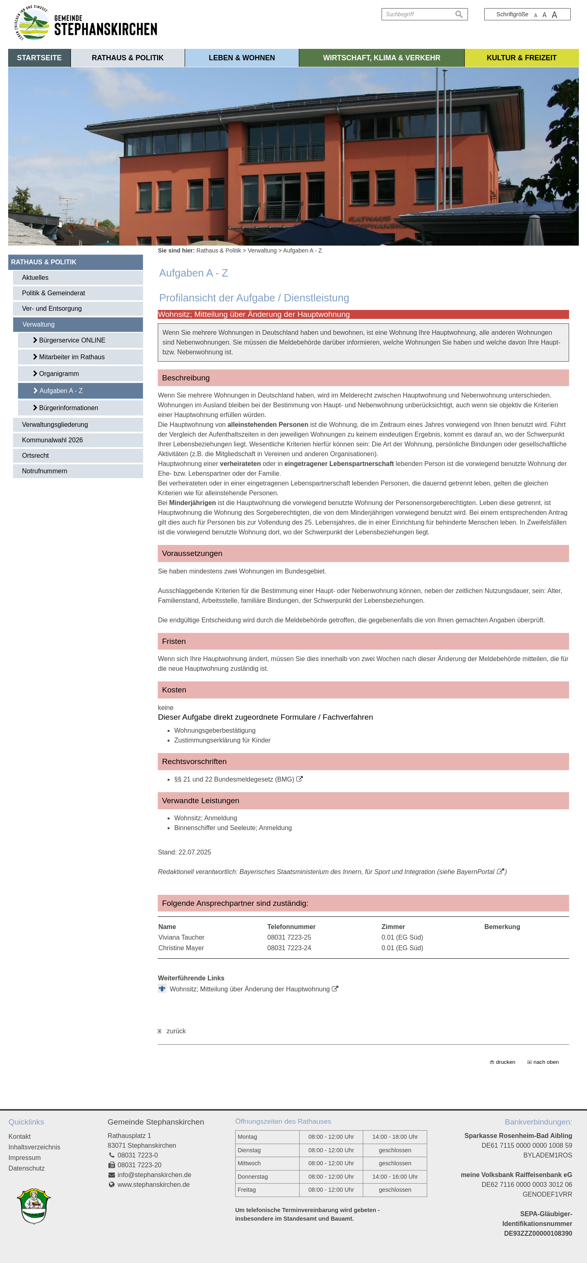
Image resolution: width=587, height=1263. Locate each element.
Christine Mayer (181, 948)
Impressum (25, 1157)
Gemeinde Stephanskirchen (156, 1122)
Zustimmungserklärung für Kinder (222, 740)
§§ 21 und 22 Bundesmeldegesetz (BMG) (234, 779)
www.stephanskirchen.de (154, 1184)
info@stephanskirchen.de (155, 1174)
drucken (505, 1062)
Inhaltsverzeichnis (34, 1147)
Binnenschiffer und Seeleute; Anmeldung (233, 827)
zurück (171, 1031)
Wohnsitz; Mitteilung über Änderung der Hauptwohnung (250, 989)
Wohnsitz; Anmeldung (205, 818)
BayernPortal (475, 871)
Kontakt (20, 1136)
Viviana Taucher (181, 937)
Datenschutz (27, 1168)
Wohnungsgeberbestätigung (215, 730)
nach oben (546, 1062)
